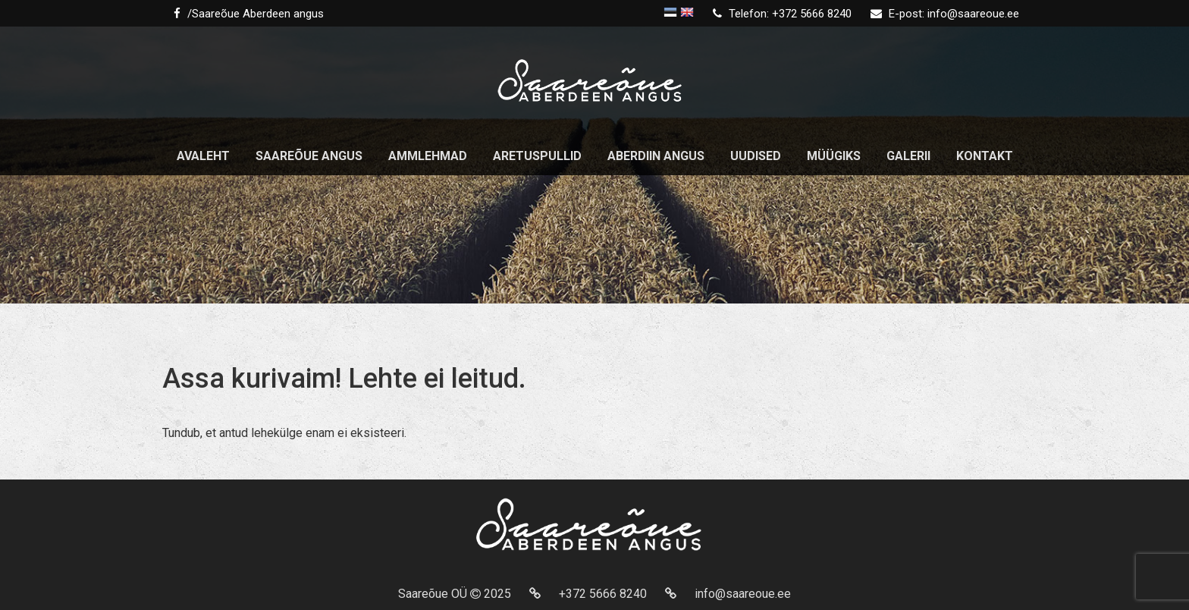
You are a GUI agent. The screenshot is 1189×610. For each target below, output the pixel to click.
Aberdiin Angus (655, 156)
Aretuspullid (537, 156)
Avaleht (203, 156)
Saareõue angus (309, 156)
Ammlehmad (427, 156)
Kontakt (984, 156)
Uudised (755, 156)
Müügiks (834, 156)
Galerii (908, 156)
